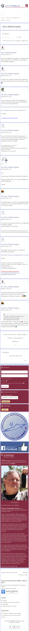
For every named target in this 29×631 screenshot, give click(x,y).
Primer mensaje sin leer (8, 40)
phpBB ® (13, 621)
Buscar (17, 37)
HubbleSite (5, 604)
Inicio (3, 17)
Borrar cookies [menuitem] (24, 574)
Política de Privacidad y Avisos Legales (12, 613)
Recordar (4, 381)
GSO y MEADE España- (11, 26)
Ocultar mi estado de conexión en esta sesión (12, 383)
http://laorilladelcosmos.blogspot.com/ (10, 272)
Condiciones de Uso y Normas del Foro (12, 615)
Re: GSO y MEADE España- (10, 74)
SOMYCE (5, 600)
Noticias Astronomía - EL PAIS (9, 606)
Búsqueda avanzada (20, 37)
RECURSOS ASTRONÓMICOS (13, 17)
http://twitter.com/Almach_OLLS (8, 274)
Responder (6, 33)
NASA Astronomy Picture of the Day (11, 602)
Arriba (26, 572)
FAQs (4, 617)
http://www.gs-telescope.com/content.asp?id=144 (13, 110)
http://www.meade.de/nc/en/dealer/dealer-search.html (14, 255)
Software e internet (5, 20)
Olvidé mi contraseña (6, 378)
